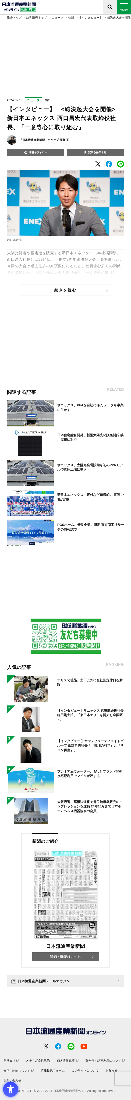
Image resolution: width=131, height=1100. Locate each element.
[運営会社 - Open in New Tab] (11, 1060)
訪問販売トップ (36, 17)
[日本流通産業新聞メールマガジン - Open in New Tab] (65, 981)
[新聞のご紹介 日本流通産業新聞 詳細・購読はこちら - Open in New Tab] (65, 900)
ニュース (58, 17)
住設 (71, 17)
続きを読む (65, 290)
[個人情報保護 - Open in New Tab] (67, 1060)
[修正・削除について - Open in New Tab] (19, 1070)
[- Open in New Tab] (98, 164)
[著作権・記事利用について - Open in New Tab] (105, 1060)
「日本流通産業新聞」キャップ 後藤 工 (44, 140)
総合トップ (14, 17)
